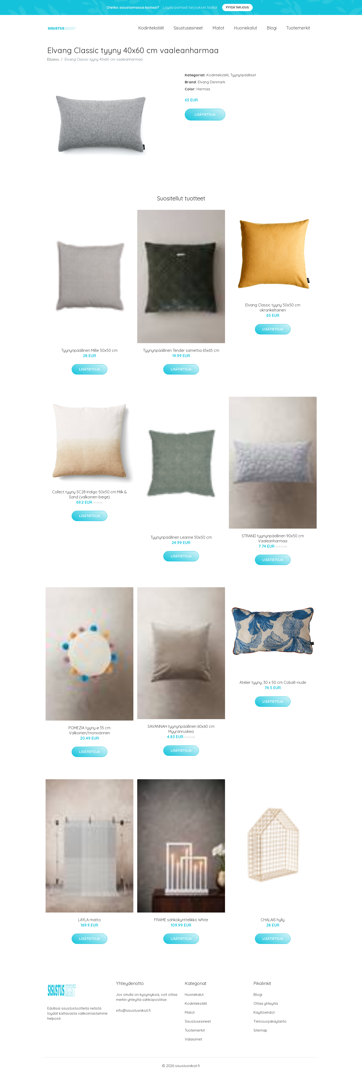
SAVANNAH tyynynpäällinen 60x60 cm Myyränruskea (181, 731)
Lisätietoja (205, 116)
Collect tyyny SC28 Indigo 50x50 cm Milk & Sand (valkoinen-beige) (89, 496)
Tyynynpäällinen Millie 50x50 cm (89, 352)
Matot (218, 29)
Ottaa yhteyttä (265, 1005)
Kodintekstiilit (151, 29)
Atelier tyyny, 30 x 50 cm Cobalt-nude (272, 684)
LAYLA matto (89, 921)
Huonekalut (245, 29)
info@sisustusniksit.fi (133, 1012)
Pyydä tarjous (237, 7)
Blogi (272, 29)
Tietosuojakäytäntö (270, 1023)
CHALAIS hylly (273, 921)
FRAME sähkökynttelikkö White (181, 921)
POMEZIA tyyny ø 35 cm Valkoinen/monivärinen (89, 732)
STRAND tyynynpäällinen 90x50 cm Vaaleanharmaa (273, 540)
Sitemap (260, 1032)
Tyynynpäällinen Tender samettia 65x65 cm (181, 352)
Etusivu (53, 61)
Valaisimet (193, 1041)
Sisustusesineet (188, 29)
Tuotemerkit (298, 29)
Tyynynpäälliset (243, 77)
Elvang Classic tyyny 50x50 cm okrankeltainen (272, 309)
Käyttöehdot (264, 1014)
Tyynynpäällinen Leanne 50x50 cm (181, 539)
